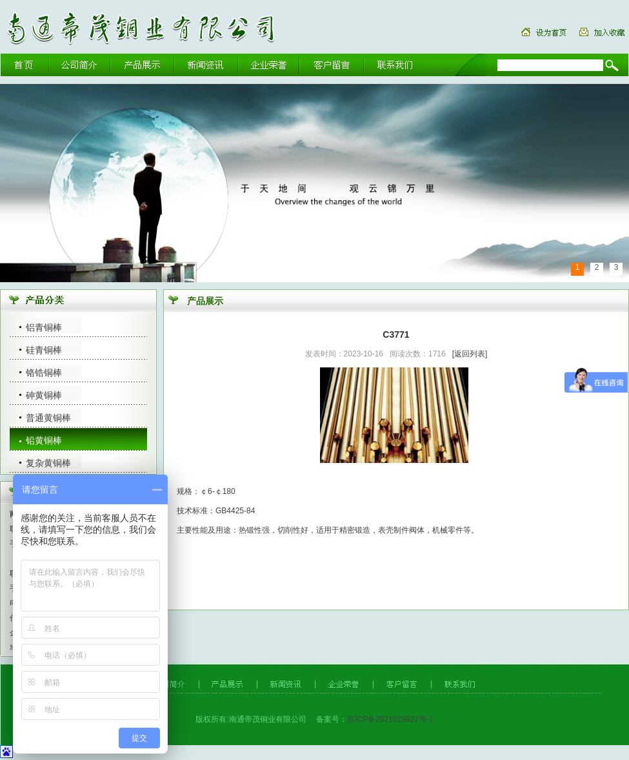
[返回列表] (470, 353)
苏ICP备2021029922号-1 (390, 719)
